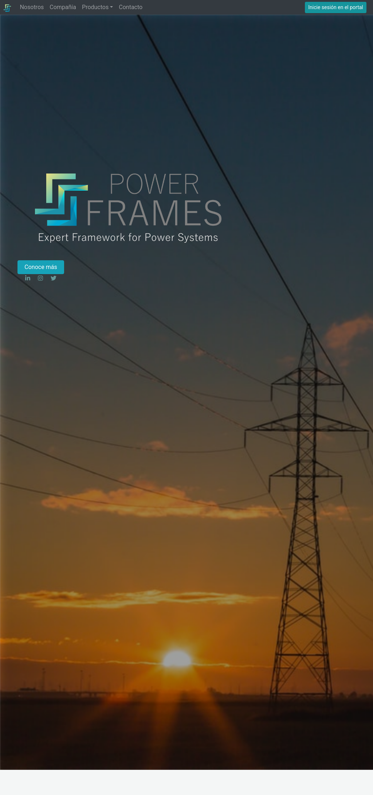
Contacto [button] (130, 7)
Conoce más (40, 267)
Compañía (63, 7)
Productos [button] (95, 7)
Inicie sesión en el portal (335, 7)
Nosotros (32, 7)
